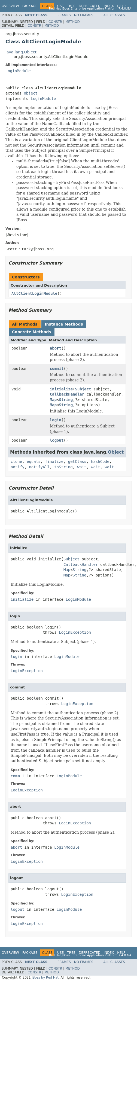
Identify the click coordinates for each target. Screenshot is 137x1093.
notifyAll (39, 467)
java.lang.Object (20, 52)
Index (109, 6)
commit (57, 368)
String (66, 399)
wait (81, 467)
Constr (55, 22)
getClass (77, 461)
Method (72, 22)
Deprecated (90, 6)
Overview (10, 6)
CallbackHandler (67, 394)
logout (57, 440)
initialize (61, 389)
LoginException (75, 632)
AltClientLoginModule (34, 293)
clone (16, 461)
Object (31, 93)
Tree (71, 6)
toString (63, 467)
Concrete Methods (31, 332)
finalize (54, 461)
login (55, 420)
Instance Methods (64, 324)
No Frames (83, 15)
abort (55, 348)
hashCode (100, 461)
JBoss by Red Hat (45, 977)
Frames (64, 15)
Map (53, 399)
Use (60, 6)
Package (29, 6)
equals (34, 461)
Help (121, 6)
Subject (83, 389)
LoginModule (18, 71)
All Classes (114, 15)
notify (18, 467)
